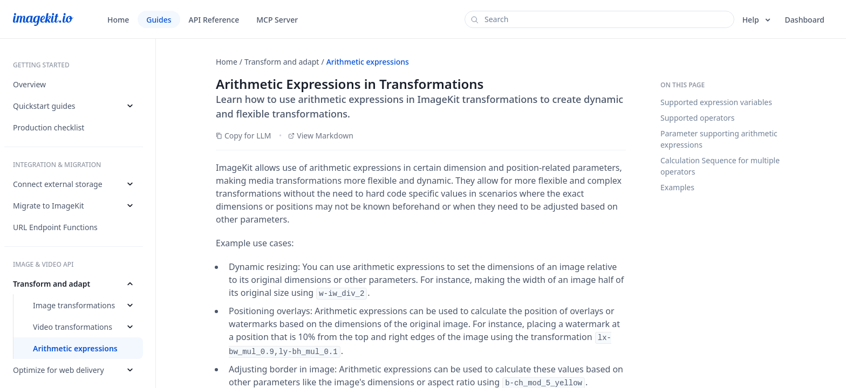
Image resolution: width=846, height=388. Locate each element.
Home (226, 62)
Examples (677, 187)
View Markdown (320, 135)
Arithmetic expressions (367, 62)
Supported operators (697, 118)
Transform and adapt (281, 62)
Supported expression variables (716, 102)
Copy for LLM (243, 135)
